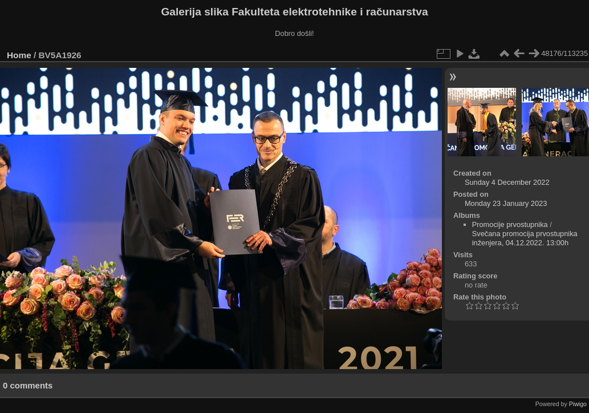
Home (19, 55)
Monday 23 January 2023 (506, 203)
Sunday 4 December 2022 (507, 182)
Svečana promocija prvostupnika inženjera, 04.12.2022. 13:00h (525, 238)
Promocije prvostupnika (510, 224)
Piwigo (578, 403)
